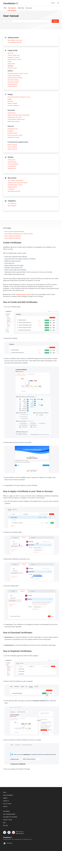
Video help (21, 8)
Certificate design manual (23, 294)
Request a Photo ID (12, 149)
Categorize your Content (13, 57)
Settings (10, 99)
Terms (4, 803)
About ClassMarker (8, 795)
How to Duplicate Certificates (13, 238)
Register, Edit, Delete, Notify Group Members (19, 115)
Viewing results (11, 159)
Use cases (29, 8)
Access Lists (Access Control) (15, 135)
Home (4, 792)
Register (5, 798)
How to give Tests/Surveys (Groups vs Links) (19, 97)
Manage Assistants (12, 187)
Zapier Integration (12, 205)
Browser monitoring (12, 144)
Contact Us (6, 800)
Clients (10, 819)
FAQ (5, 8)
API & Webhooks (12, 203)
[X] (4, 832)
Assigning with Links (13, 128)
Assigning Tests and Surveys (15, 117)
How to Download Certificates (13, 236)
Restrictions (10, 101)
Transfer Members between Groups (16, 119)
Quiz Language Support (9, 814)
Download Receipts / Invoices (15, 184)
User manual (12, 8)
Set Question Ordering (13, 79)
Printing (9, 61)
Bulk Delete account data (14, 191)
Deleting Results (12, 168)
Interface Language (12, 103)
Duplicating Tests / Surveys (14, 59)
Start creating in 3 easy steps (15, 40)
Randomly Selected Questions (15, 77)
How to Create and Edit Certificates (14, 231)
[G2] (13, 832)
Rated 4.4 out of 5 (19, 831)
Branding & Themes (12, 133)
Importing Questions (13, 84)
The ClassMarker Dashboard (15, 42)
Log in (53, 3)
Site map (5, 825)
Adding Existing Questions (14, 75)
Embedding (10, 131)
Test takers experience (13, 105)
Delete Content (11, 63)
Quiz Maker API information (10, 817)
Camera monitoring (12, 147)
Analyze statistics (12, 162)
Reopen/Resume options (14, 121)
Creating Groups (11, 113)
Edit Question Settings (13, 82)
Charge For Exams (12, 68)
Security (5, 806)
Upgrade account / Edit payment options (17, 182)
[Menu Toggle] (58, 3)
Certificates (10, 66)
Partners (5, 819)
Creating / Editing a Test (13, 55)
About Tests (11, 53)
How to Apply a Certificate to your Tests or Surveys (19, 233)
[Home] (31, 837)
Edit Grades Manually (13, 164)
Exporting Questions (13, 86)
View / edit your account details (15, 180)
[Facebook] (9, 832)
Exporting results (12, 166)
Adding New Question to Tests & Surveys (18, 73)
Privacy (9, 803)
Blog (4, 822)
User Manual (6, 811)
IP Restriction (11, 189)
